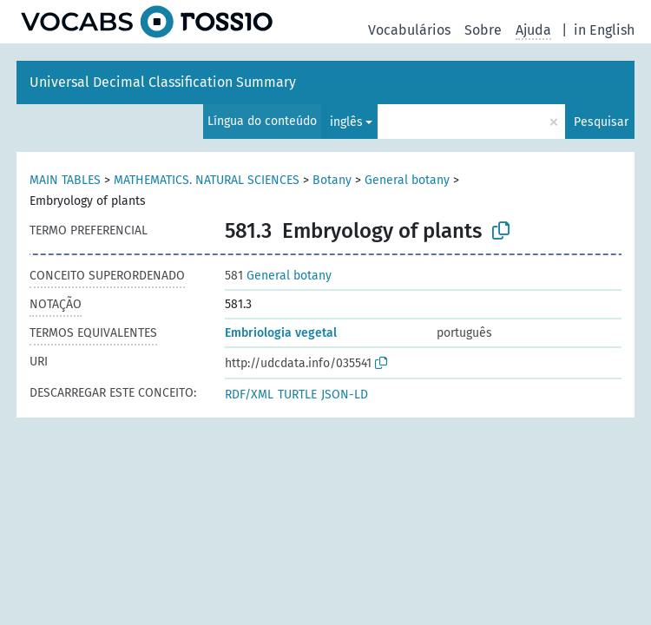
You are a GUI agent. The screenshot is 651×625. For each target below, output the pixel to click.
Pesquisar (601, 122)
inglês (346, 122)
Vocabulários (409, 30)
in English (604, 30)
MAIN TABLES (65, 180)
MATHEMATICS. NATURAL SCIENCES (206, 180)
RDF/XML (249, 394)
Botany (332, 180)
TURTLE (297, 394)
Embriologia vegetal (281, 333)
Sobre (483, 30)
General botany (407, 180)
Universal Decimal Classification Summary (163, 82)
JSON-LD (344, 394)
